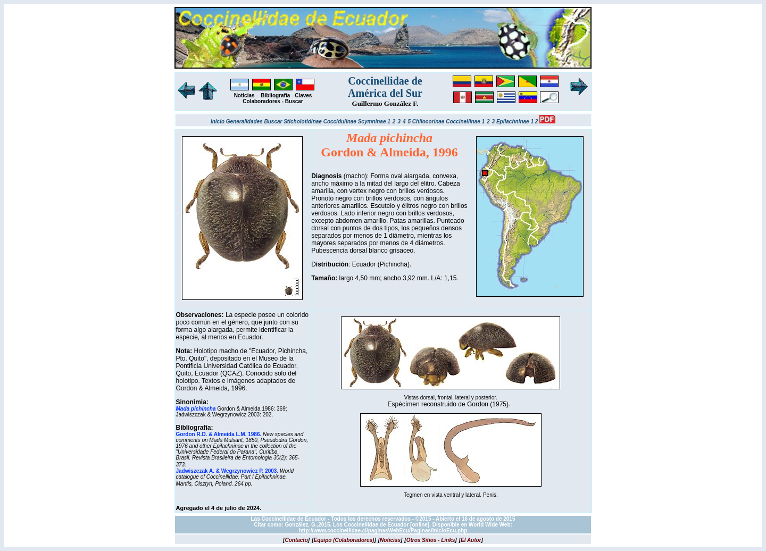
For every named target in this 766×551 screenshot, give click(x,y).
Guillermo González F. (385, 103)
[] (296, 540)
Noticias (244, 95)
